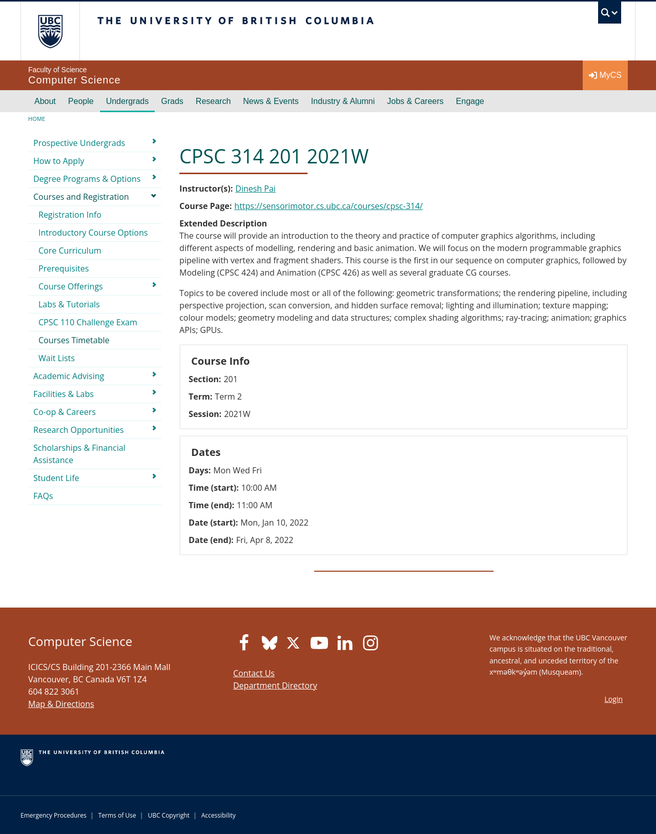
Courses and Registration (81, 196)
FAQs (43, 496)
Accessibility (218, 815)
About (45, 101)
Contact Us (254, 673)
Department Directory (275, 685)
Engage (470, 101)
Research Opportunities (78, 429)
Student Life (56, 478)
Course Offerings (70, 286)
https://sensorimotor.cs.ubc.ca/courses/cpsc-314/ (328, 206)
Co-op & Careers (64, 412)
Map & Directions (61, 704)
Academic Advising (68, 376)
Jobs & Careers (415, 101)
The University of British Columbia (49, 31)
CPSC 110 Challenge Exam (87, 322)
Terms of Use (117, 815)
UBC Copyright (168, 815)
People (81, 101)
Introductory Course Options (93, 232)
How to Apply (58, 160)
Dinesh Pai (255, 188)
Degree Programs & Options (86, 178)
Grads (172, 101)
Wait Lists (56, 358)
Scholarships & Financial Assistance (79, 454)
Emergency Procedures (53, 815)
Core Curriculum (69, 250)
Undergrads (127, 101)
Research (213, 101)
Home (36, 118)
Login (614, 699)
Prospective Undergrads (79, 143)
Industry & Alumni (343, 101)
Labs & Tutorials (69, 304)
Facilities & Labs (63, 394)
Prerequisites (63, 268)
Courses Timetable (74, 340)
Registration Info (69, 214)
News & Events (270, 101)
